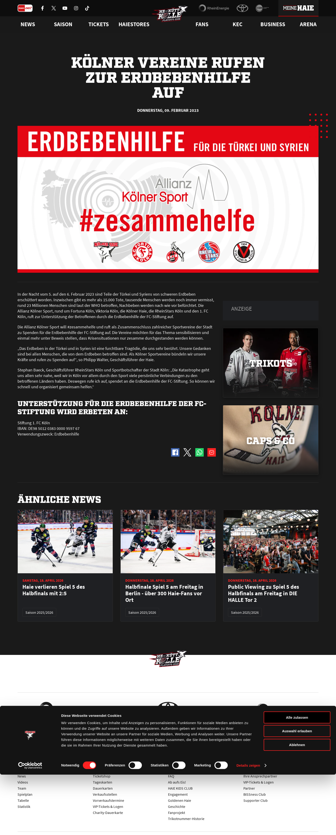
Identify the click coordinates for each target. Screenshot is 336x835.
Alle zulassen (297, 778)
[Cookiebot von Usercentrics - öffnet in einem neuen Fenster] (30, 825)
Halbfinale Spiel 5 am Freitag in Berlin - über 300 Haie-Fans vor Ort (164, 593)
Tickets (98, 24)
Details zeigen (248, 826)
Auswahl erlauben (297, 792)
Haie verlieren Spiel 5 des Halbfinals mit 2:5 (53, 590)
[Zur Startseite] (173, 17)
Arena (308, 24)
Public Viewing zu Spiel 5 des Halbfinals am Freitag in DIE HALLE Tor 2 (263, 593)
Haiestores (134, 24)
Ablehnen (297, 805)
